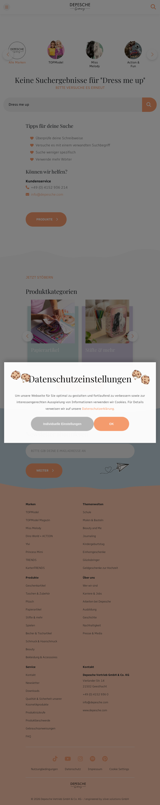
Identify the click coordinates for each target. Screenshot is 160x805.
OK (111, 424)
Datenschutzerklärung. (98, 409)
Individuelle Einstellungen (62, 424)
